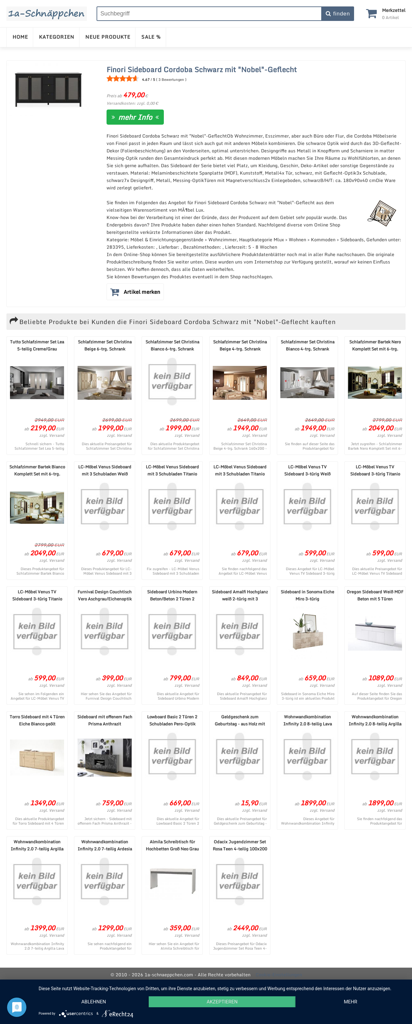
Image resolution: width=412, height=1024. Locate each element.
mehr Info (135, 117)
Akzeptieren (222, 1002)
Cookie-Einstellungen (279, 974)
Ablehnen (93, 1002)
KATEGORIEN (56, 37)
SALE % (151, 37)
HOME (20, 37)
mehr (350, 1002)
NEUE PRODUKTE (107, 37)
